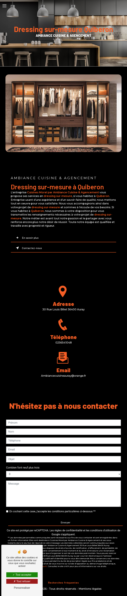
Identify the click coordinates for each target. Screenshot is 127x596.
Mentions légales (90, 588)
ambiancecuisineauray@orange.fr (63, 372)
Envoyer (65, 522)
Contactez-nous (28, 248)
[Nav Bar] (4, 6)
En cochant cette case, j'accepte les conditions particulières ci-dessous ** (52, 511)
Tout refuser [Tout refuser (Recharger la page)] (22, 581)
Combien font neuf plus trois (23, 467)
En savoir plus (27, 238)
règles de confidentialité (68, 530)
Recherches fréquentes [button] (63, 582)
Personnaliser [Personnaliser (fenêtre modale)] (22, 587)
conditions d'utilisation (103, 530)
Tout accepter (22, 574)
